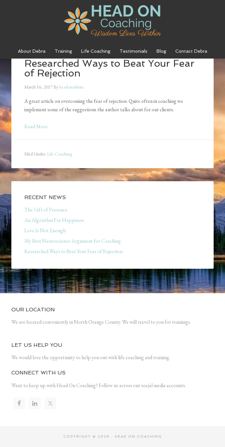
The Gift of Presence (46, 209)
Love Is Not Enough (45, 230)
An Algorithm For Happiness (54, 220)
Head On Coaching (112, 21)
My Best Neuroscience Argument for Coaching (72, 240)
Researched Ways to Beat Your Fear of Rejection (73, 251)
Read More (36, 126)
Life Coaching (59, 154)
